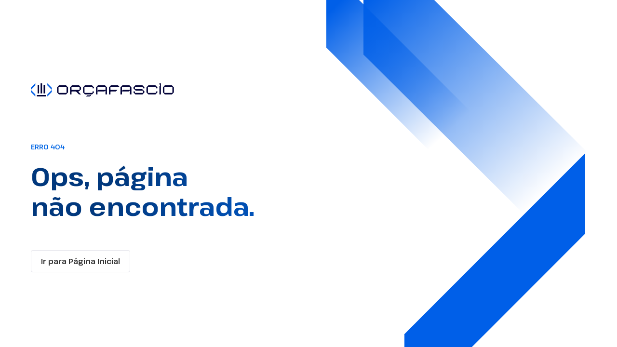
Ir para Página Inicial (80, 261)
